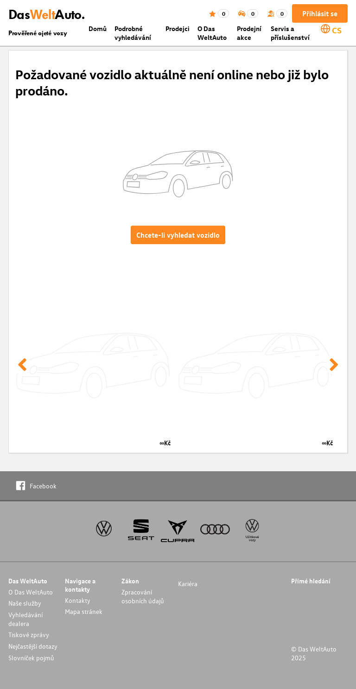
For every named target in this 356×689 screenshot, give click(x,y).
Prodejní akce (249, 33)
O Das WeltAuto (212, 33)
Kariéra (187, 583)
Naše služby (24, 603)
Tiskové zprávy (28, 634)
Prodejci (177, 28)
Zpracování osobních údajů (142, 596)
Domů (98, 28)
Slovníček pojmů (31, 657)
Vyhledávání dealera (25, 619)
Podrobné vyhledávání (132, 33)
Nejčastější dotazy (32, 646)
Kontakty (77, 600)
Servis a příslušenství (290, 33)
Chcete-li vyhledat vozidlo (178, 235)
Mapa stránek (83, 611)
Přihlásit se (319, 13)
